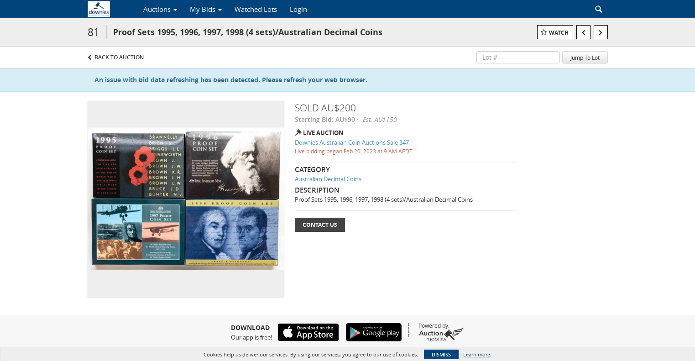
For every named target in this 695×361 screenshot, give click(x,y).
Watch (559, 33)
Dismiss (441, 354)
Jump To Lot (585, 57)
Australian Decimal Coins (328, 179)
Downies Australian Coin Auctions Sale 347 (352, 142)
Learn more (476, 354)
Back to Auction (119, 57)
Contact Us (320, 225)
